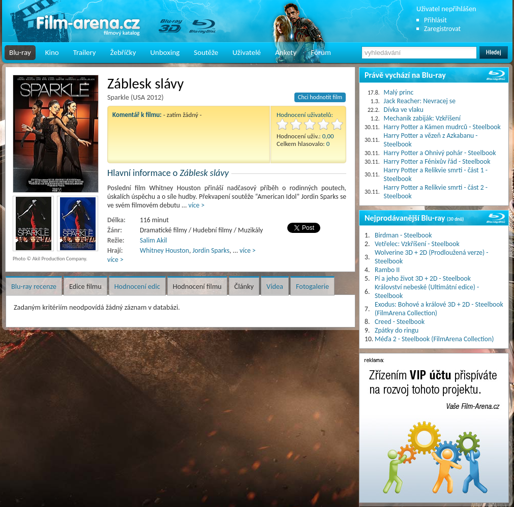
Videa (274, 286)
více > (197, 205)
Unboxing (164, 52)
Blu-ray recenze (33, 286)
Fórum (321, 52)
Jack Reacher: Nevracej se (420, 101)
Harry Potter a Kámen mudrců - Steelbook (442, 127)
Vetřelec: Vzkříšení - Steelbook (417, 244)
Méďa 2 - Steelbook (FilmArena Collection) (434, 339)
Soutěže (206, 52)
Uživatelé (246, 52)
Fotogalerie (312, 286)
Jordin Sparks (210, 250)
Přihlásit (435, 20)
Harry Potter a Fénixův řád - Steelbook (437, 161)
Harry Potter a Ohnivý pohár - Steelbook (440, 152)
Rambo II (387, 269)
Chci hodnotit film (320, 97)
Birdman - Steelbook (403, 235)
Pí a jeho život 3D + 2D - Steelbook (423, 278)
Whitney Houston (164, 250)
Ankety (285, 52)
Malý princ (399, 92)
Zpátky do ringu (396, 330)
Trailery (84, 52)
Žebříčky (123, 52)
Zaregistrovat (442, 28)
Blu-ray (20, 52)
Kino (52, 52)
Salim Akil (153, 240)
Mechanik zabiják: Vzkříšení (422, 118)
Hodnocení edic (137, 286)
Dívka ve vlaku (404, 109)
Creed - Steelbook (400, 321)
